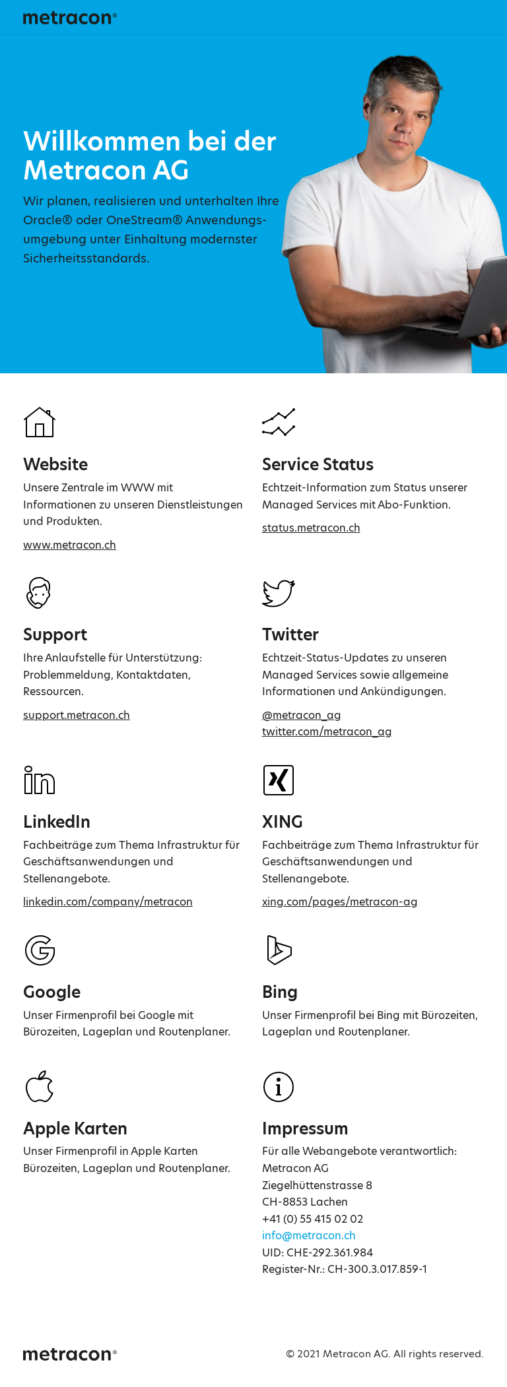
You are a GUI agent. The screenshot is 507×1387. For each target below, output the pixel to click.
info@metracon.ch (309, 1235)
